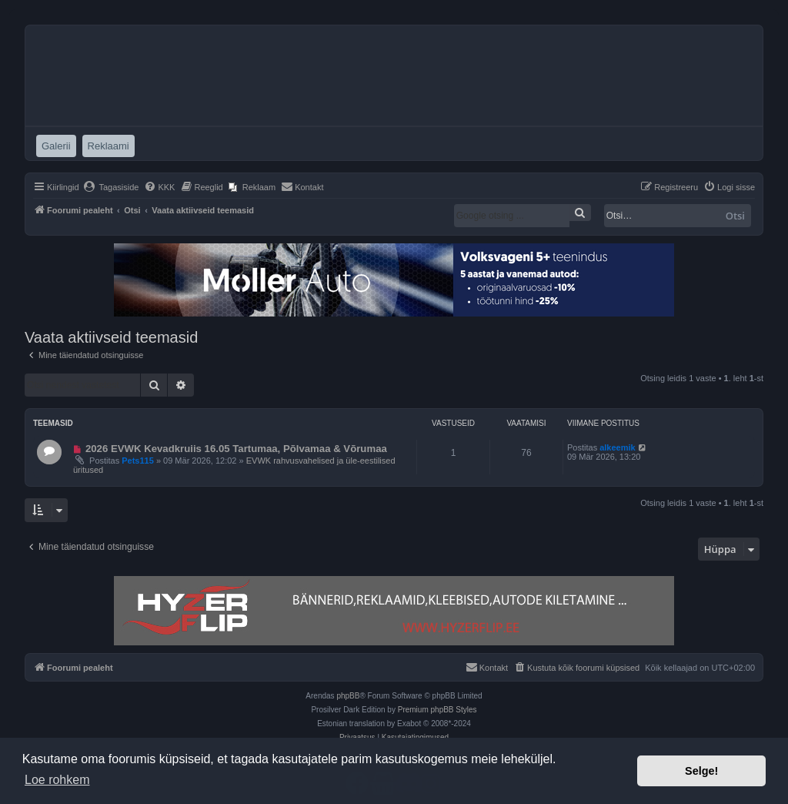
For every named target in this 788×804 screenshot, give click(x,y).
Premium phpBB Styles (437, 709)
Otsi (735, 216)
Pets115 (138, 460)
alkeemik (617, 447)
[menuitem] (111, 187)
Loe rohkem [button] (57, 779)
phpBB (347, 696)
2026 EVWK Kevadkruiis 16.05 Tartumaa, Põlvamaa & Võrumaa (236, 448)
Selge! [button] (701, 771)
